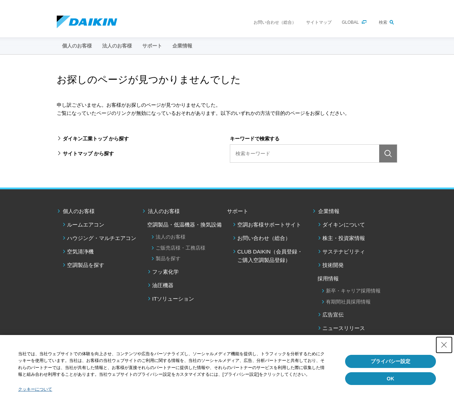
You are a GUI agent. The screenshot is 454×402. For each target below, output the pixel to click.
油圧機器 (162, 285)
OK (390, 378)
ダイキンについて (343, 225)
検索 (383, 22)
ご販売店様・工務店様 (180, 248)
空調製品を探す (85, 265)
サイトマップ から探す (88, 153)
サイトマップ (319, 22)
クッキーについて (35, 389)
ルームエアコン (85, 225)
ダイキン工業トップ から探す (96, 138)
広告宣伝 (333, 315)
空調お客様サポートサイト (269, 225)
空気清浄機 (80, 252)
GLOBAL (350, 22)
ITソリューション (173, 299)
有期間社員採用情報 (348, 302)
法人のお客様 (164, 211)
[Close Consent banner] (444, 345)
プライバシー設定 (390, 361)
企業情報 (328, 211)
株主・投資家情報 (343, 238)
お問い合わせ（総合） (275, 22)
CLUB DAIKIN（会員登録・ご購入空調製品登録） (270, 256)
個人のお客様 (79, 211)
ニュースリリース (343, 328)
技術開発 (333, 265)
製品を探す (168, 258)
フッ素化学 (165, 272)
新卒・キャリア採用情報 (353, 291)
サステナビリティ (343, 252)
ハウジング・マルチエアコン (101, 238)
